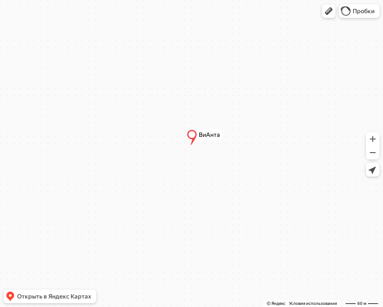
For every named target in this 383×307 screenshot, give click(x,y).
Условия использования (313, 303)
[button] (329, 11)
